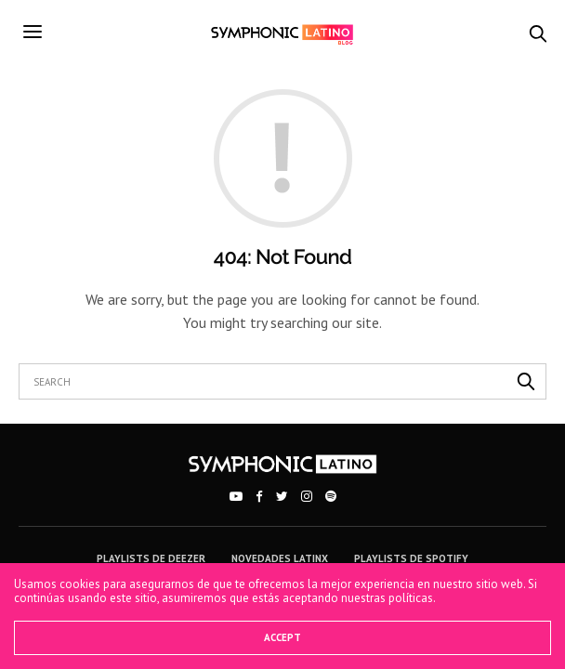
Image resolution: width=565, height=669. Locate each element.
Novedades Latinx (279, 558)
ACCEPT (282, 637)
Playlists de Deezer (151, 558)
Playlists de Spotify (411, 558)
